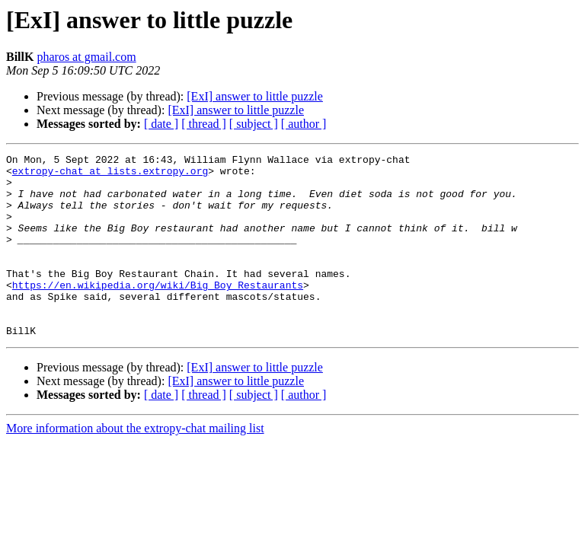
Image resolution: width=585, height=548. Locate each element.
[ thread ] (203, 123)
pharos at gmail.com (86, 56)
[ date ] (161, 123)
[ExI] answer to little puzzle (255, 96)
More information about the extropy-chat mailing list (135, 464)
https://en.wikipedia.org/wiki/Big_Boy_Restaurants (157, 312)
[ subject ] (253, 123)
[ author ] (304, 123)
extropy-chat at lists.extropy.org (110, 175)
